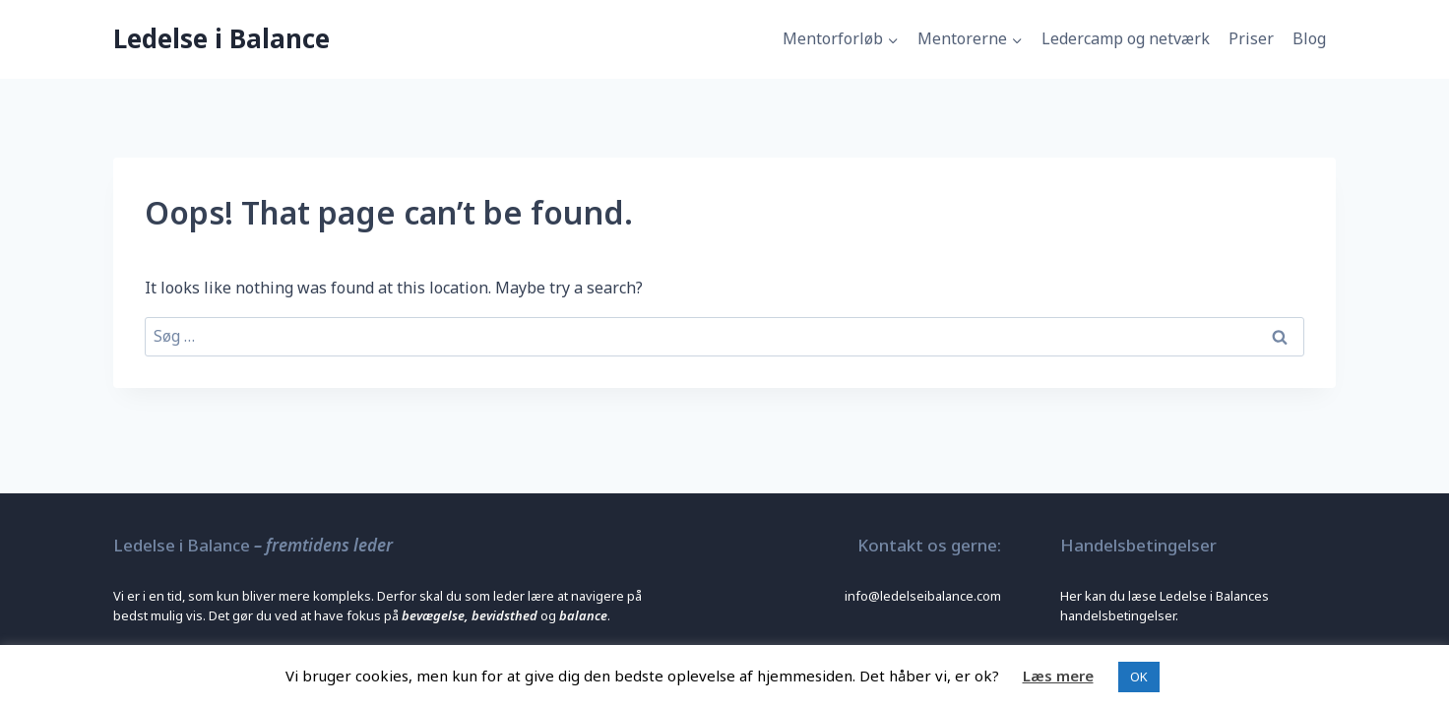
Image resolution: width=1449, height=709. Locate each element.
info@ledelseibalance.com (923, 596)
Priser (1251, 38)
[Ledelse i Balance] (221, 39)
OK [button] (1139, 676)
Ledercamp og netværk (1125, 38)
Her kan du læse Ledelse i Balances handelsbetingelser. (1164, 605)
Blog (1309, 38)
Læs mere (1058, 675)
